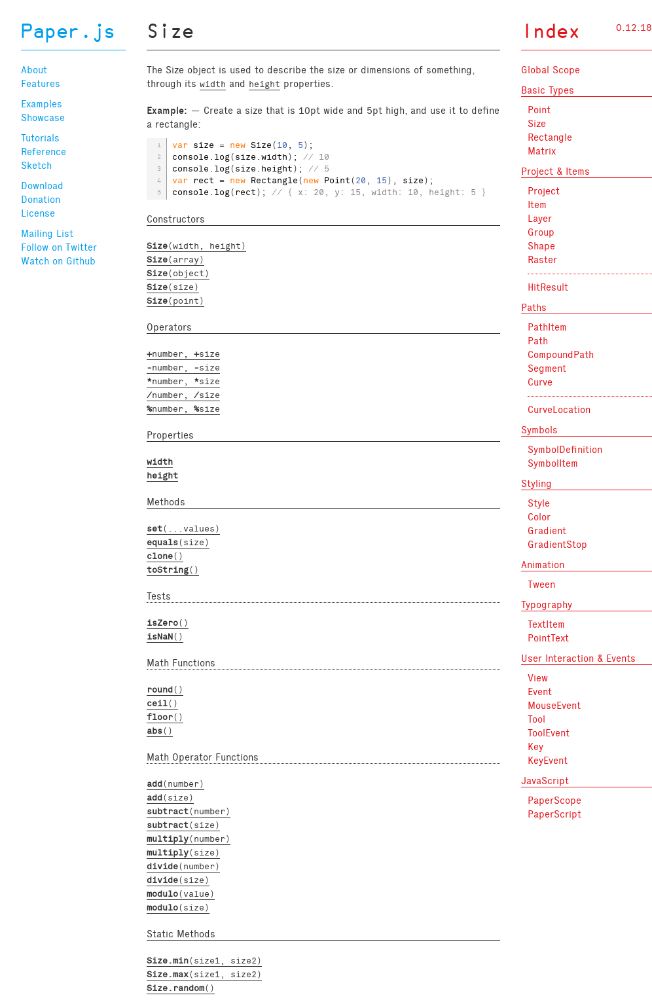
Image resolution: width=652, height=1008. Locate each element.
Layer (540, 219)
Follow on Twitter (59, 247)
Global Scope (550, 70)
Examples (41, 104)
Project (544, 191)
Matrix (542, 151)
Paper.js (68, 33)
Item (537, 205)
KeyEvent (548, 760)
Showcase (43, 118)
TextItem (546, 624)
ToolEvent (549, 733)
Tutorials (40, 138)
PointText (548, 638)
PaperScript (554, 814)
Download (42, 186)
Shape (541, 246)
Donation (40, 200)
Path (538, 341)
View (538, 678)
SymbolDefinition (565, 450)
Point (539, 110)
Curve (540, 382)
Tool (536, 719)
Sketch (36, 165)
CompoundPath (561, 355)
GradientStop (557, 544)
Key (535, 747)
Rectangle (550, 137)
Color (539, 517)
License (38, 213)
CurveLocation (559, 410)
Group (541, 232)
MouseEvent (554, 705)
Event (540, 692)
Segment (547, 368)
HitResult (548, 287)
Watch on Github (58, 261)
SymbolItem (553, 463)
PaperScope (554, 800)
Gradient (547, 531)
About (34, 70)
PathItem (547, 327)
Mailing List (47, 234)
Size (537, 124)
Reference (43, 152)
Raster (542, 260)
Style (539, 503)
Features (40, 84)
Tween (541, 584)
